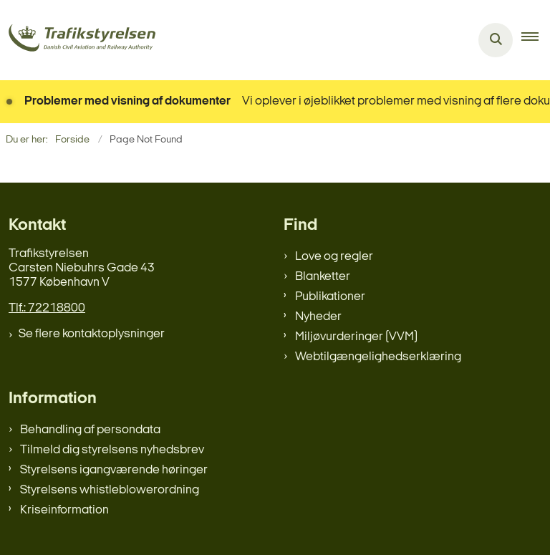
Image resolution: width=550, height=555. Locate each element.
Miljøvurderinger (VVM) (356, 337)
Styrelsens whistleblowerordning (109, 490)
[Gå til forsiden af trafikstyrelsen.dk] (77, 40)
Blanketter (322, 277)
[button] (535, 40)
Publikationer (330, 297)
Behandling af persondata (90, 430)
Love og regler (334, 257)
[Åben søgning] (495, 40)
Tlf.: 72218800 (47, 308)
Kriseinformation (64, 510)
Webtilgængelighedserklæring (378, 357)
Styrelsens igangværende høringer (114, 470)
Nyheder (318, 317)
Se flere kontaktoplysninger (92, 334)
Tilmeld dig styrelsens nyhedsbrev (112, 450)
